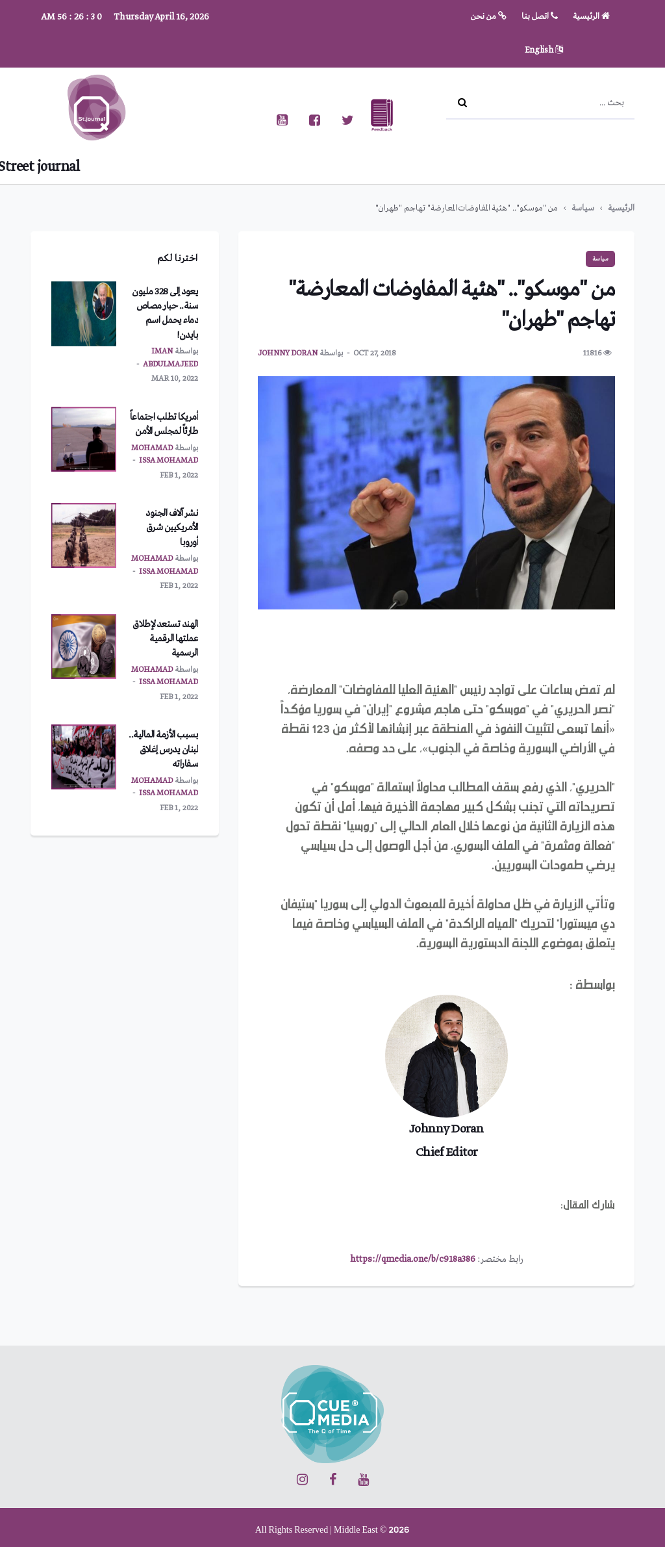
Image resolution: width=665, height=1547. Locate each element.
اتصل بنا (539, 16)
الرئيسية (591, 16)
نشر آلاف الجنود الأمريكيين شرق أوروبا (171, 528)
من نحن (489, 16)
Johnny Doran (288, 353)
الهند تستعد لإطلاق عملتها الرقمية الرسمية (165, 639)
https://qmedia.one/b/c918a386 (412, 1259)
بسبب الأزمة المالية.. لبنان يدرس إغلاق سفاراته (163, 749)
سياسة (582, 208)
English (544, 50)
